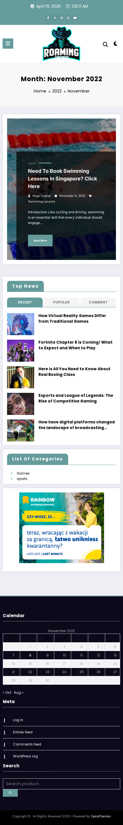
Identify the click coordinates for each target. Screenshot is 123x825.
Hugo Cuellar (42, 196)
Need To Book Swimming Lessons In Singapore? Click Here (62, 178)
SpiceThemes (101, 816)
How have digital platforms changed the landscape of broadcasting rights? (76, 425)
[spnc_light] (116, 45)
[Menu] (8, 43)
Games (32, 163)
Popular (61, 302)
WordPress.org (25, 756)
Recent (25, 302)
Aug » (18, 692)
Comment (98, 302)
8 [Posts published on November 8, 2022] (30, 655)
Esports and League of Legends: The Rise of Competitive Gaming (75, 398)
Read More (40, 240)
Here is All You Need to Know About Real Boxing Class (74, 371)
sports (22, 478)
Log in (18, 720)
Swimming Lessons (41, 201)
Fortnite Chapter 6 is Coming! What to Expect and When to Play (75, 345)
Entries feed (23, 732)
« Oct (7, 692)
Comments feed (27, 744)
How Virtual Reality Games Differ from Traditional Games (72, 318)
